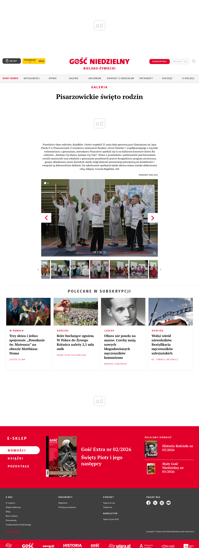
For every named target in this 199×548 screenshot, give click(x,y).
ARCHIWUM (94, 78)
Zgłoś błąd (13, 532)
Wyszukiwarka (194, 61)
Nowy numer (10, 78)
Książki (15, 458)
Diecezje (167, 78)
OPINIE (53, 78)
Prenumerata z (30, 61)
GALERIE (74, 78)
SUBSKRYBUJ (159, 61)
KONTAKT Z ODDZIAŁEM (120, 78)
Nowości (15, 450)
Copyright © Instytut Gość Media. (159, 532)
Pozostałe (15, 466)
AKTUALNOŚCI (32, 78)
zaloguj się (180, 61)
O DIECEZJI (188, 78)
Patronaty (146, 78)
